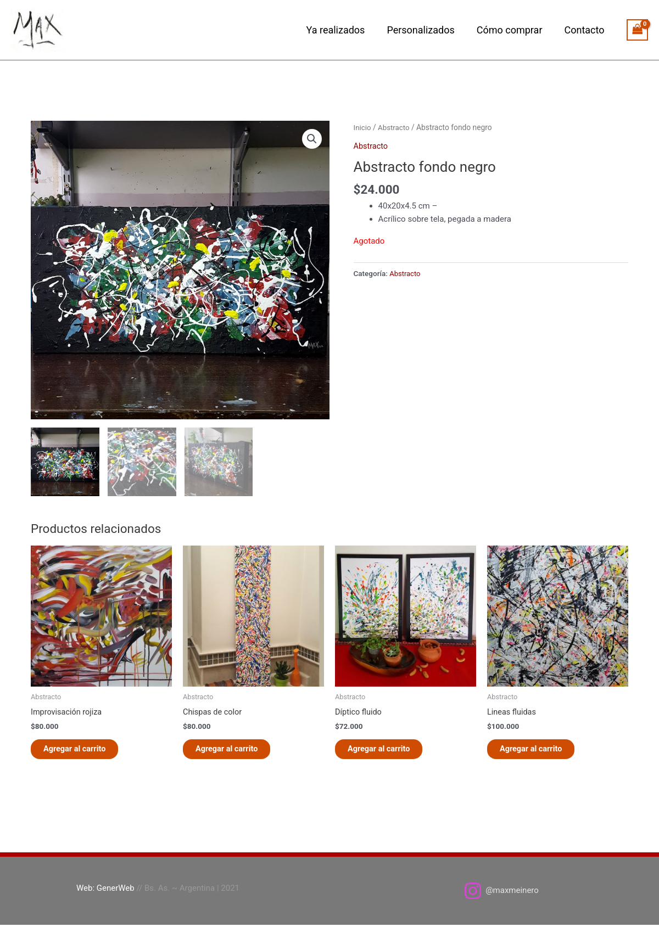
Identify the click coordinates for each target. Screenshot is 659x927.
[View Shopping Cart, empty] (638, 30)
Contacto (585, 30)
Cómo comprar (513, 30)
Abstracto (394, 127)
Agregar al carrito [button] (80, 750)
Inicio (363, 127)
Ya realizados (343, 30)
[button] (311, 139)
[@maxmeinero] (501, 893)
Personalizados (426, 30)
